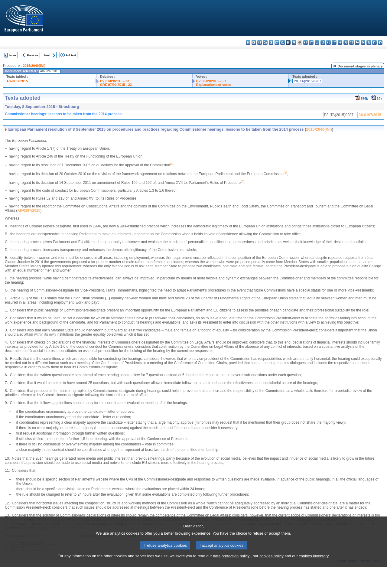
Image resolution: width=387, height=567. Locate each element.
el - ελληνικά (282, 42)
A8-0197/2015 (17, 81)
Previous (32, 55)
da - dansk (265, 42)
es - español (254, 42)
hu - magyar (328, 42)
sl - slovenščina (368, 42)
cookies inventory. (314, 562)
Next (47, 55)
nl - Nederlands (340, 42)
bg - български (248, 42)
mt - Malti (334, 42)
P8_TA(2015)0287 (307, 81)
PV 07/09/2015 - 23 (114, 81)
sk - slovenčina (363, 42)
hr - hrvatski (305, 42)
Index (12, 55)
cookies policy (271, 562)
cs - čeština (259, 42)
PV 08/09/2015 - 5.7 (211, 81)
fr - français (294, 42)
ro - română (357, 42)
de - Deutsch (271, 42)
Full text (71, 55)
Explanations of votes (213, 84)
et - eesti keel (277, 42)
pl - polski (345, 42)
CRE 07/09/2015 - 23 (116, 84)
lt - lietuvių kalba (322, 42)
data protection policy (231, 562)
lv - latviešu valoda (317, 42)
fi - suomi (374, 42)
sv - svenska (380, 42)
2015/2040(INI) (34, 65)
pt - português (351, 42)
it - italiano (311, 42)
